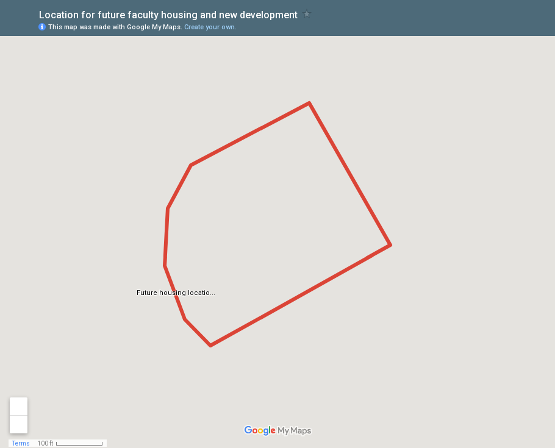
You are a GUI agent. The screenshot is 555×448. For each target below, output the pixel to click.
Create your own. (210, 27)
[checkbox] (307, 14)
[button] (497, 26)
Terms (21, 443)
